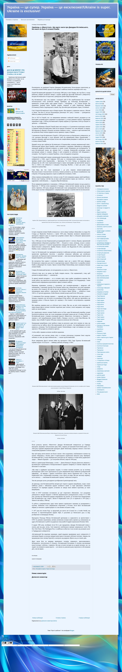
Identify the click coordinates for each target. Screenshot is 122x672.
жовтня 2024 (99, 141)
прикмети (99, 331)
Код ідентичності (102, 263)
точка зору (100, 354)
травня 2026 (99, 101)
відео (98, 210)
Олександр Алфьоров (103, 287)
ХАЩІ (98, 366)
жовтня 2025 (99, 116)
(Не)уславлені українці (103, 191)
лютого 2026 (99, 108)
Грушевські (100, 222)
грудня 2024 (98, 137)
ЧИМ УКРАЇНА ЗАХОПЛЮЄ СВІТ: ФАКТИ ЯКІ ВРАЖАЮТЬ (21, 240)
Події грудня (100, 300)
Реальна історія (101, 333)
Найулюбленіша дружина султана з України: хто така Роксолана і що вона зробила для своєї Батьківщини (17, 308)
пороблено (100, 329)
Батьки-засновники (27, 19)
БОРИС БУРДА (101, 201)
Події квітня (100, 304)
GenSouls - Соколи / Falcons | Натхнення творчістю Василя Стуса (21, 291)
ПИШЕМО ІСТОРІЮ (102, 292)
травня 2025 (99, 126)
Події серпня (100, 313)
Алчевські (100, 195)
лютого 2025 (99, 133)
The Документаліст (102, 392)
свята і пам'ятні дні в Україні (105, 337)
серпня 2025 (99, 120)
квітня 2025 (98, 129)
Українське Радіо (102, 364)
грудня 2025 (98, 112)
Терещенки (100, 350)
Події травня (100, 317)
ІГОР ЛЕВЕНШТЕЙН (103, 238)
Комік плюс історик (102, 265)
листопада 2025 (100, 114)
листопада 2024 (100, 139)
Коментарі (11, 61)
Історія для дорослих (103, 253)
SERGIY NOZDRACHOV (104, 387)
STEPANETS (100, 390)
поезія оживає (101, 323)
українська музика (102, 362)
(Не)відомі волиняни (103, 189)
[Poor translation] (10, 643)
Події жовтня (100, 302)
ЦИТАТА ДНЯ (101, 375)
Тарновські (100, 348)
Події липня (100, 306)
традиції (99, 356)
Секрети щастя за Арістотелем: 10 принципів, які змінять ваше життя (21, 326)
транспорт (100, 358)
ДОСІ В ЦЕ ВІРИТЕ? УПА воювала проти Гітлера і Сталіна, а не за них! (16, 72)
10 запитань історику (103, 193)
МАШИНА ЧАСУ (101, 271)
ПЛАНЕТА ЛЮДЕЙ (102, 294)
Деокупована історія (103, 224)
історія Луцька (101, 255)
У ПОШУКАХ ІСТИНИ (103, 360)
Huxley (99, 383)
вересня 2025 (99, 118)
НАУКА (99, 282)
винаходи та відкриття (103, 208)
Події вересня (101, 298)
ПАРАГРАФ (100, 290)
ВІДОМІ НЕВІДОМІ (102, 214)
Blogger (72, 630)
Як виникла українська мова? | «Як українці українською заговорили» (21, 344)
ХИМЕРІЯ (100, 369)
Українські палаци (44, 19)
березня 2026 (99, 105)
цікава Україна (101, 377)
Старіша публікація (84, 618)
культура (99, 267)
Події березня (101, 296)
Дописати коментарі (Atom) (49, 621)
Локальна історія (102, 269)
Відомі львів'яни (101, 212)
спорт (98, 341)
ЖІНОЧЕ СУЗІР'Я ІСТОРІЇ (104, 226)
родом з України (101, 335)
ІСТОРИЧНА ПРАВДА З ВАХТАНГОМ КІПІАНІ (104, 243)
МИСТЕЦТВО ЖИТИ (103, 275)
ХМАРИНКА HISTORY (103, 371)
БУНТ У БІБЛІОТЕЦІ (103, 203)
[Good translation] (4, 643)
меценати (100, 273)
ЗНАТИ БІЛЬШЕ (101, 236)
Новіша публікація (37, 618)
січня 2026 (98, 110)
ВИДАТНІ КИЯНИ (102, 205)
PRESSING (100, 385)
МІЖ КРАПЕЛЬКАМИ (103, 278)
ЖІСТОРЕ (100, 229)
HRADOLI (100, 381)
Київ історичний (101, 259)
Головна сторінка (12, 19)
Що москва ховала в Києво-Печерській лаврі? (21, 273)
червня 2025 (99, 124)
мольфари (100, 280)
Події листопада (50, 568)
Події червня (100, 319)
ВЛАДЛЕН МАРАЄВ (102, 216)
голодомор (100, 220)
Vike (18, 109)
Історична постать (102, 241)
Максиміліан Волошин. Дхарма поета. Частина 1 (21, 256)
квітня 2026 (98, 103)
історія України (101, 257)
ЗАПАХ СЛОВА (101, 234)
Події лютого (100, 311)
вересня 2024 (99, 143)
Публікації (11, 58)
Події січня (100, 315)
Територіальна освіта (103, 352)
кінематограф (101, 261)
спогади (99, 339)
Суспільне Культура (102, 346)
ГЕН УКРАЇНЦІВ (101, 218)
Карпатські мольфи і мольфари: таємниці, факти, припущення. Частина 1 (17, 221)
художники (100, 373)
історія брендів (101, 248)
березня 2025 (99, 131)
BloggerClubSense (102, 379)
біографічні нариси (41, 568)
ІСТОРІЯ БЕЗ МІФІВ (103, 246)
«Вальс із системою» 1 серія (19, 361)
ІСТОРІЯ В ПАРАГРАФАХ (104, 250)
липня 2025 (98, 122)
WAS (98, 394)
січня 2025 (98, 135)
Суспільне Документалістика (105, 344)
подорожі (99, 321)
